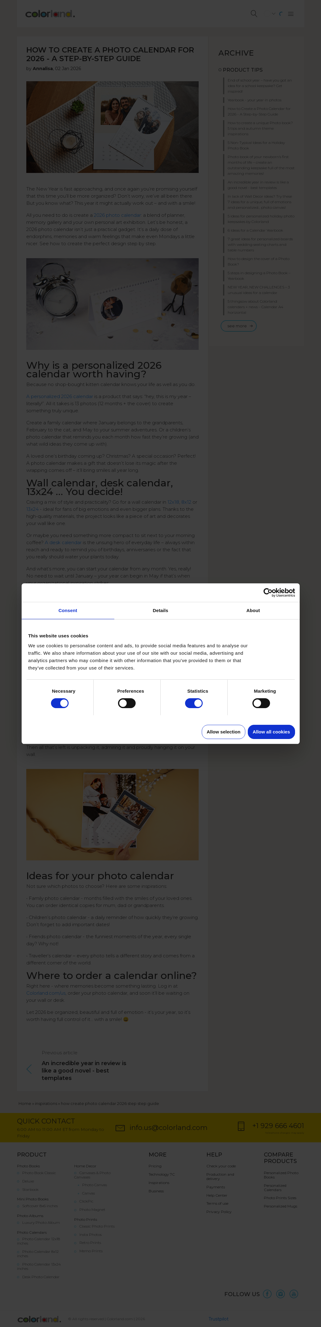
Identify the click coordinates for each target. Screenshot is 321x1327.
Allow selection (223, 731)
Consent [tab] (67, 610)
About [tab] (253, 610)
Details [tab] (160, 610)
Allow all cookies (271, 731)
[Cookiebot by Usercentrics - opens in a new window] (268, 592)
